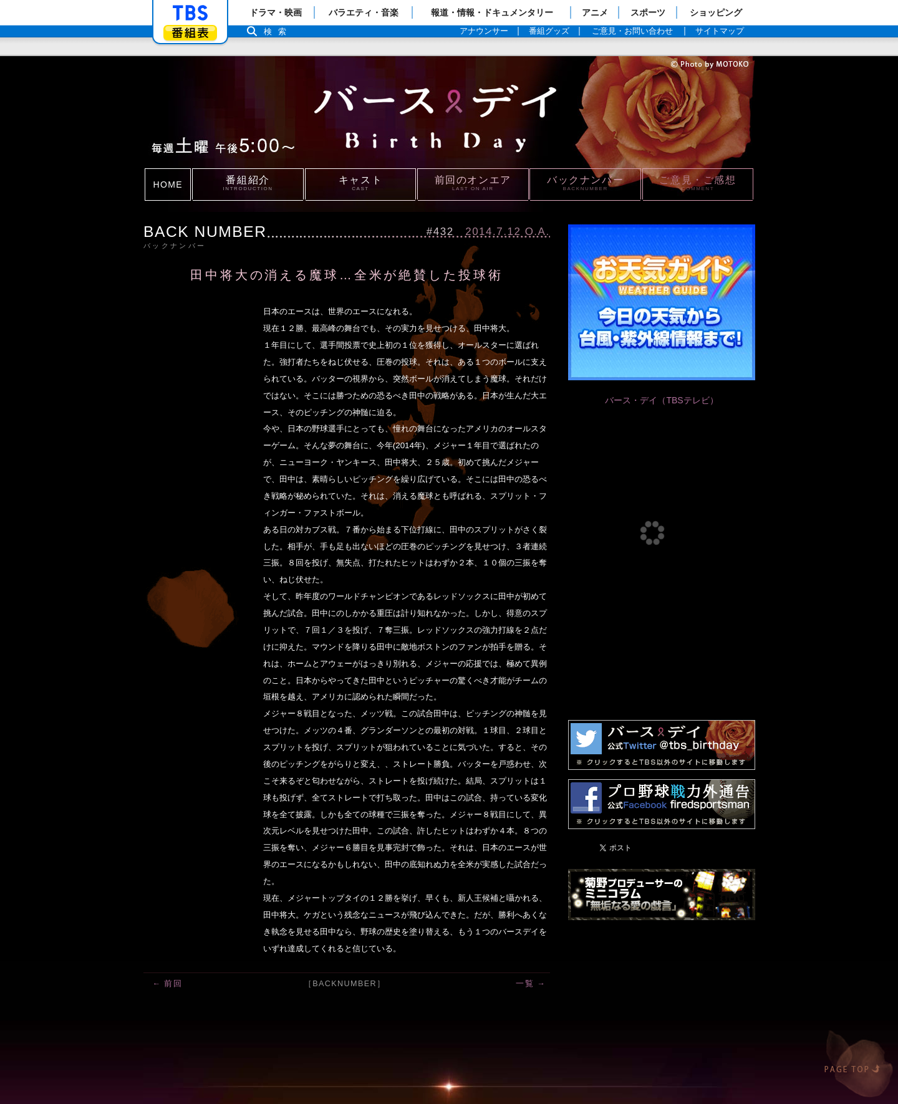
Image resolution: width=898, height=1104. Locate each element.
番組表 (190, 33)
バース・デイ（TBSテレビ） (661, 400)
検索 (278, 31)
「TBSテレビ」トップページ (190, 13)
